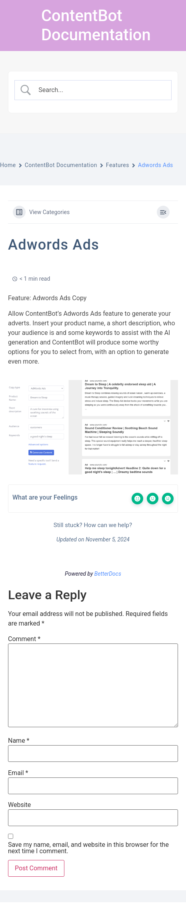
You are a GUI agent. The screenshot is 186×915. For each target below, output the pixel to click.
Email (18, 773)
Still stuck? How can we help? (92, 525)
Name (19, 741)
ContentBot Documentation (96, 25)
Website (19, 805)
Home (8, 165)
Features (117, 165)
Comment (24, 639)
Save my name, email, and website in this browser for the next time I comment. (88, 848)
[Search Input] (99, 90)
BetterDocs (107, 574)
